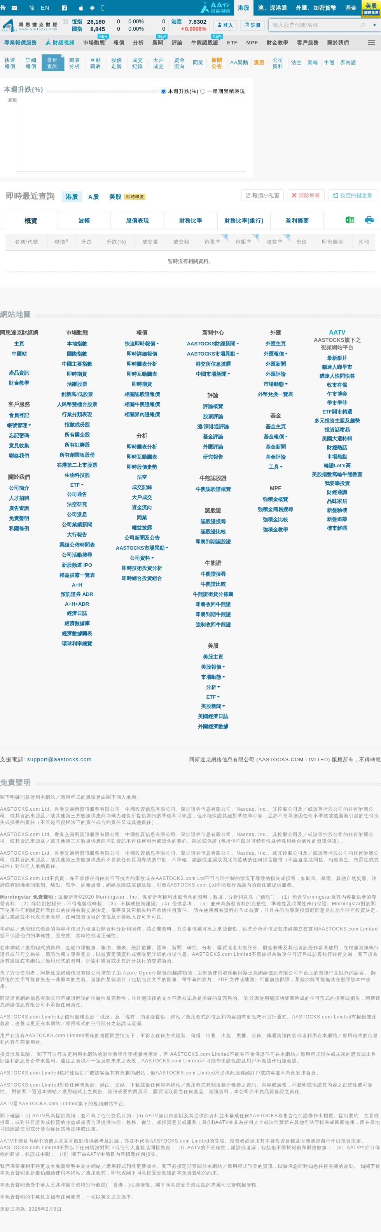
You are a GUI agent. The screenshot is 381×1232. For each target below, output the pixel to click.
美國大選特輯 (337, 439)
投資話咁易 (337, 430)
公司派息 (77, 514)
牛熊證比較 (213, 584)
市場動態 (213, 677)
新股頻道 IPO (77, 565)
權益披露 (142, 528)
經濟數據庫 (77, 623)
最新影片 (337, 358)
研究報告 (213, 457)
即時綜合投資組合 (142, 578)
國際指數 (77, 354)
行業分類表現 (77, 414)
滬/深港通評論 (213, 426)
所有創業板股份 (77, 455)
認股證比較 (213, 532)
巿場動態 (276, 384)
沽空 (142, 477)
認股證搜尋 (213, 521)
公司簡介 (19, 488)
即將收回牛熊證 (213, 604)
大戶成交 (142, 497)
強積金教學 (275, 530)
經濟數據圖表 (77, 633)
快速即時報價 (142, 344)
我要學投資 (337, 483)
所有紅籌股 (77, 445)
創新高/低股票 (77, 394)
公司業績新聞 (77, 524)
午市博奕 (337, 394)
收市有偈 (337, 385)
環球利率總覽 (77, 644)
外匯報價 (276, 354)
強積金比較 (275, 519)
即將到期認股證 (213, 542)
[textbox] (325, 25)
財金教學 (19, 383)
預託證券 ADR (77, 594)
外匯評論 (213, 447)
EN (45, 7)
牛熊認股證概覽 (213, 489)
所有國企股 (77, 435)
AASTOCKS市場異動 (142, 548)
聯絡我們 (19, 456)
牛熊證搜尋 (213, 574)
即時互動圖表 (142, 374)
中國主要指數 (77, 364)
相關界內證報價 (142, 414)
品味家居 (337, 501)
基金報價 (276, 437)
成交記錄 (142, 487)
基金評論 (213, 437)
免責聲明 (19, 518)
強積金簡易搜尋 (275, 509)
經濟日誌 (77, 613)
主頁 (19, 344)
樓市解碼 (337, 528)
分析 (213, 687)
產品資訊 (19, 373)
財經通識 (337, 492)
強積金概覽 (275, 499)
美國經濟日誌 (213, 716)
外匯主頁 (276, 344)
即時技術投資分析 (142, 568)
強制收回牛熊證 (213, 624)
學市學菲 (337, 403)
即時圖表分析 (142, 364)
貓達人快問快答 (337, 376)
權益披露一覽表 (77, 575)
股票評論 (213, 416)
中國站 (19, 354)
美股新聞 (213, 706)
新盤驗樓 (337, 510)
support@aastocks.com (59, 759)
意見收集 (19, 446)
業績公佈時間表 (77, 545)
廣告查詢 (19, 508)
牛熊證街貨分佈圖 (213, 594)
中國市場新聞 (213, 374)
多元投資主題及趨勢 (337, 421)
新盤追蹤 (337, 519)
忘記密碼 (19, 435)
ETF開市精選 (337, 412)
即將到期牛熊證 (213, 614)
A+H (77, 585)
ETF (77, 485)
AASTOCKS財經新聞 (213, 344)
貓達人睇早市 (337, 367)
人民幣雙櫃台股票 (77, 404)
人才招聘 (19, 498)
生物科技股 (77, 475)
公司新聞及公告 (142, 538)
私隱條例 (19, 528)
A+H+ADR (77, 604)
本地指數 (77, 344)
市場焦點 (337, 456)
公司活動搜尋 (77, 555)
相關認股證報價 (142, 394)
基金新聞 (276, 447)
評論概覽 (213, 406)
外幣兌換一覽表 (275, 394)
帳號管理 (19, 425)
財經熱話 (337, 447)
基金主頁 (276, 426)
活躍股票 (77, 384)
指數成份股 (77, 425)
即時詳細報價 (142, 354)
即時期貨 (77, 374)
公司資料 (142, 558)
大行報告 (77, 535)
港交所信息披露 (213, 364)
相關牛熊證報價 (142, 404)
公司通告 (77, 494)
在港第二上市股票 (77, 465)
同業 (142, 517)
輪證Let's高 (337, 465)
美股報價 (213, 667)
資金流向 (142, 507)
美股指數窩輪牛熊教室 (337, 474)
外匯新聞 (276, 364)
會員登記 (19, 415)
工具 (276, 467)
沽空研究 (77, 504)
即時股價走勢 (142, 467)
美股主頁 (213, 657)
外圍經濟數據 (213, 726)
